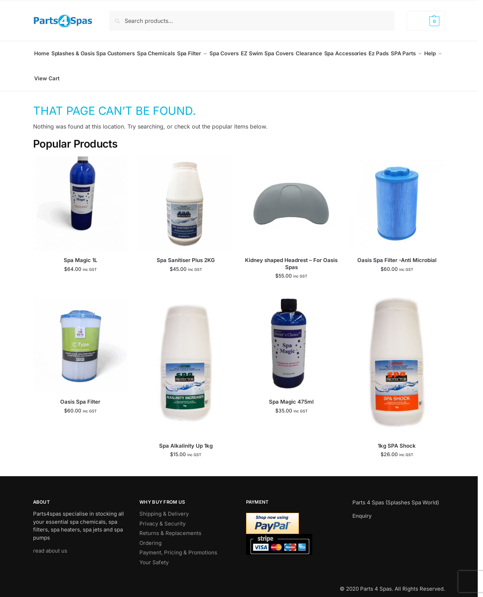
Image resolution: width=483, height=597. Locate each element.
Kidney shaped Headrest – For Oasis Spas (291, 256)
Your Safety (154, 555)
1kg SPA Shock (397, 438)
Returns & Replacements (170, 526)
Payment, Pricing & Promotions (178, 545)
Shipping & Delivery (164, 506)
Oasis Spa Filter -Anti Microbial (397, 253)
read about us (50, 543)
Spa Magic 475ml (291, 394)
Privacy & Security (162, 516)
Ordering (150, 535)
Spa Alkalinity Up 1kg (186, 438)
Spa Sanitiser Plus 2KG (186, 253)
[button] (426, 20)
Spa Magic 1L (80, 253)
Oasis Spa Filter (80, 394)
